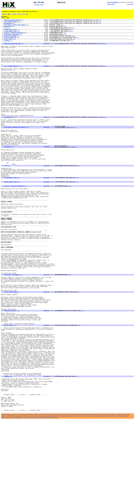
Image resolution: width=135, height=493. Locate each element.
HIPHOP (78, 488)
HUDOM (105, 488)
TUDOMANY (19, 491)
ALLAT (14, 488)
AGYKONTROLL (6, 488)
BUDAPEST (29, 488)
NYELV (80, 489)
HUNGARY (112, 488)
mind (22, 21)
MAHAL (42, 489)
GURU (69, 488)
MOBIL (48, 489)
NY (77, 489)
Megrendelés (111, 4)
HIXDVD (100, 488)
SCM (115, 489)
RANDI (104, 489)
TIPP (39, 2)
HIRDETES (85, 488)
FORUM (63, 488)
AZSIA (23, 488)
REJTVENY (110, 489)
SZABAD (126, 489)
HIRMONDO (93, 488)
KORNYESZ (10, 489)
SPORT (120, 489)
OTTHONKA (93, 489)
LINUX (30, 489)
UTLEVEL (35, 491)
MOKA (52, 489)
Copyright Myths (39, 4)
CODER (35, 488)
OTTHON (86, 489)
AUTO (18, 488)
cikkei (100, 21)
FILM (51, 488)
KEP (122, 488)
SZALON (4, 491)
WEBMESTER (46, 491)
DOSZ (41, 488)
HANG (73, 488)
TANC (9, 491)
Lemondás (130, 4)
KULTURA (24, 489)
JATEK (118, 488)
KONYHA (127, 488)
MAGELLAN (36, 489)
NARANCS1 (71, 489)
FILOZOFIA (57, 488)
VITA (39, 491)
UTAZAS (28, 491)
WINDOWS (54, 491)
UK (24, 491)
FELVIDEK (46, 488)
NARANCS (64, 489)
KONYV (3, 489)
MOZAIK (57, 489)
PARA (99, 489)
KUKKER (17, 489)
